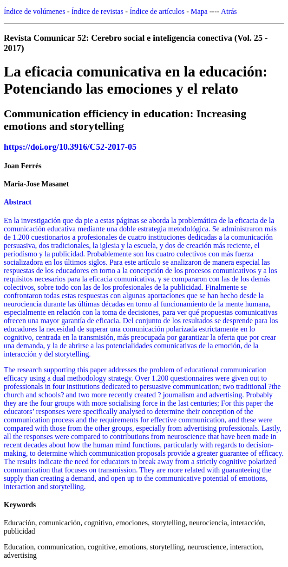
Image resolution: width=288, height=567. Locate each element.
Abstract (18, 202)
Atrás (229, 11)
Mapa (199, 11)
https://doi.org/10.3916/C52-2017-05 (70, 147)
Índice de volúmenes (34, 11)
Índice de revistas (98, 11)
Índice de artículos (157, 11)
